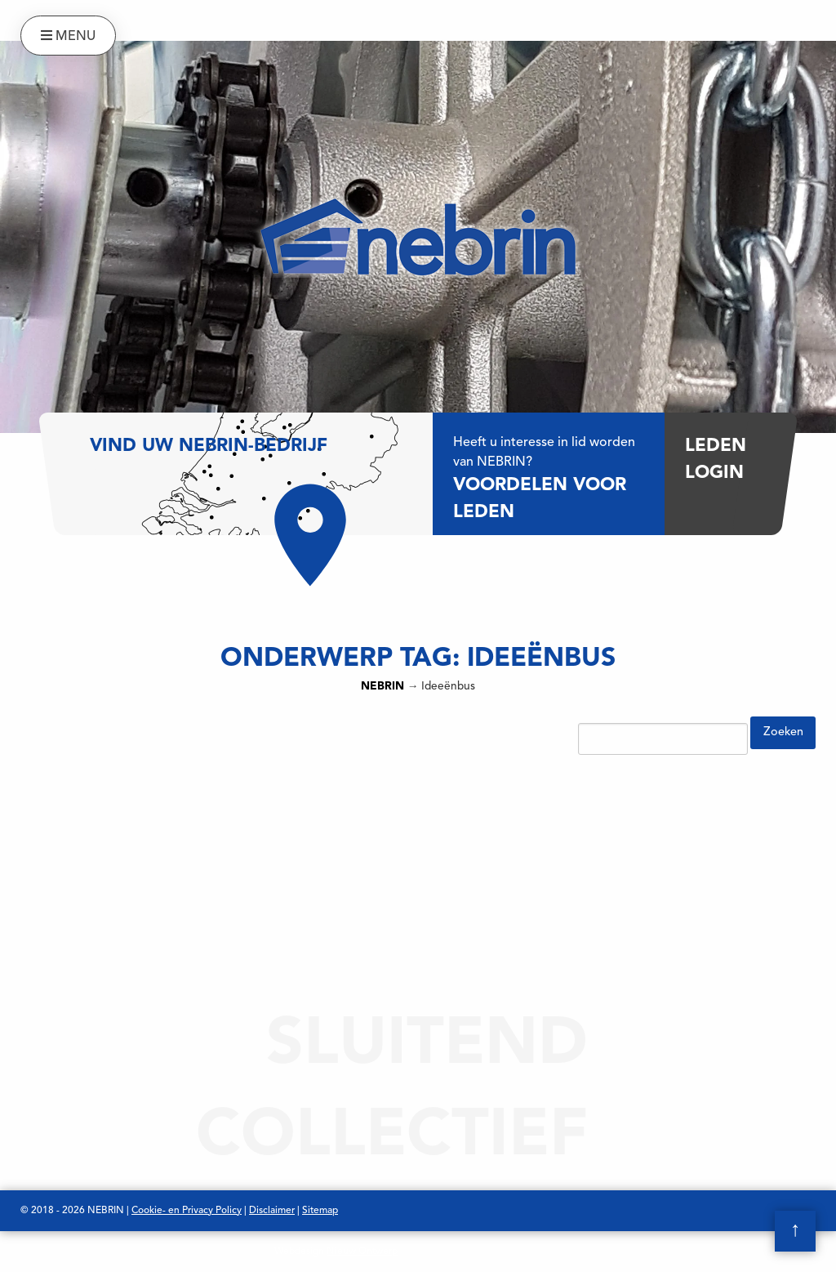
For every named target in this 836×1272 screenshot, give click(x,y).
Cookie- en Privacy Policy (186, 1211)
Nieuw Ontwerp (362, 1251)
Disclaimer (272, 1211)
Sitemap (320, 1211)
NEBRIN (382, 686)
